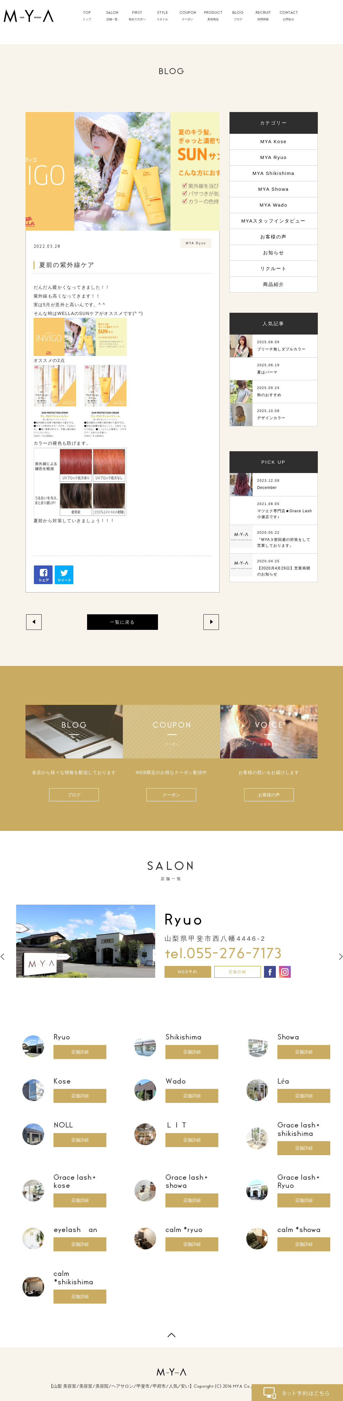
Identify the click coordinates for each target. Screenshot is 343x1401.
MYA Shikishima (273, 173)
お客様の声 (273, 236)
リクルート (273, 268)
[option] (171, 941)
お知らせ (273, 252)
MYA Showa (273, 189)
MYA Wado (273, 205)
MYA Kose (273, 141)
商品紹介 (273, 284)
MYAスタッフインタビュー (273, 220)
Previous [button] (2, 956)
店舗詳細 (238, 972)
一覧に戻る (122, 622)
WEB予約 (187, 972)
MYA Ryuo (273, 157)
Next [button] (341, 956)
